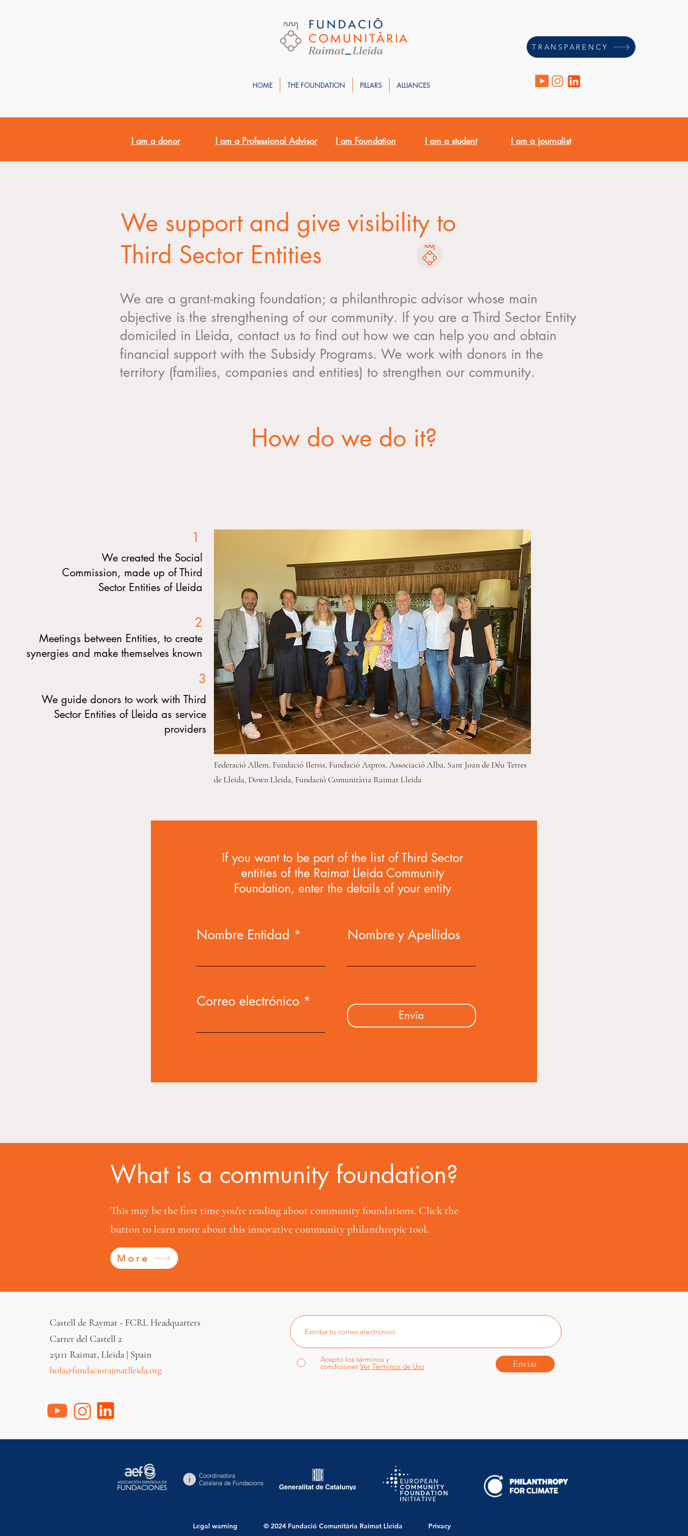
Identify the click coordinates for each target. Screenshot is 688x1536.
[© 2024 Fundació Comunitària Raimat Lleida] (337, 1526)
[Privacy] (447, 1526)
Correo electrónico (248, 1001)
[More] (144, 1258)
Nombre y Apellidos (404, 934)
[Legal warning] (219, 1526)
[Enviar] (525, 1364)
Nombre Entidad (243, 934)
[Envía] (411, 1015)
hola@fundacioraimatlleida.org (106, 1370)
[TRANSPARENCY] (581, 47)
